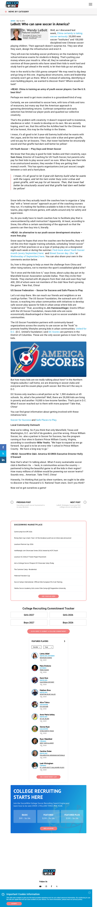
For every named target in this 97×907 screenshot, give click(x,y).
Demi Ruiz (44, 678)
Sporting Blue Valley (48, 694)
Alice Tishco (45, 702)
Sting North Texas (47, 731)
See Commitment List (48, 777)
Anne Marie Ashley (47, 714)
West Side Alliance (47, 743)
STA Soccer (44, 706)
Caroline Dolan (46, 751)
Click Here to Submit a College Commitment (48, 631)
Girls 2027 (29, 615)
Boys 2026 (68, 622)
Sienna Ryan (45, 727)
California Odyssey (47, 682)
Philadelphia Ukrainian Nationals (52, 755)
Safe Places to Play (46, 420)
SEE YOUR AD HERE (48, 596)
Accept (14, 903)
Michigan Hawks (46, 658)
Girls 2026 (68, 615)
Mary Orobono (45, 666)
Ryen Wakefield (46, 739)
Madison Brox (45, 690)
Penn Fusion (44, 670)
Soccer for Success (21, 420)
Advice (13, 21)
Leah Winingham (46, 763)
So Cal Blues (44, 719)
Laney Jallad (44, 653)
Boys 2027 (29, 622)
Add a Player (49, 828)
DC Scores (54, 331)
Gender (35, 647)
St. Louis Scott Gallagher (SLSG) (52, 767)
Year (46, 647)
